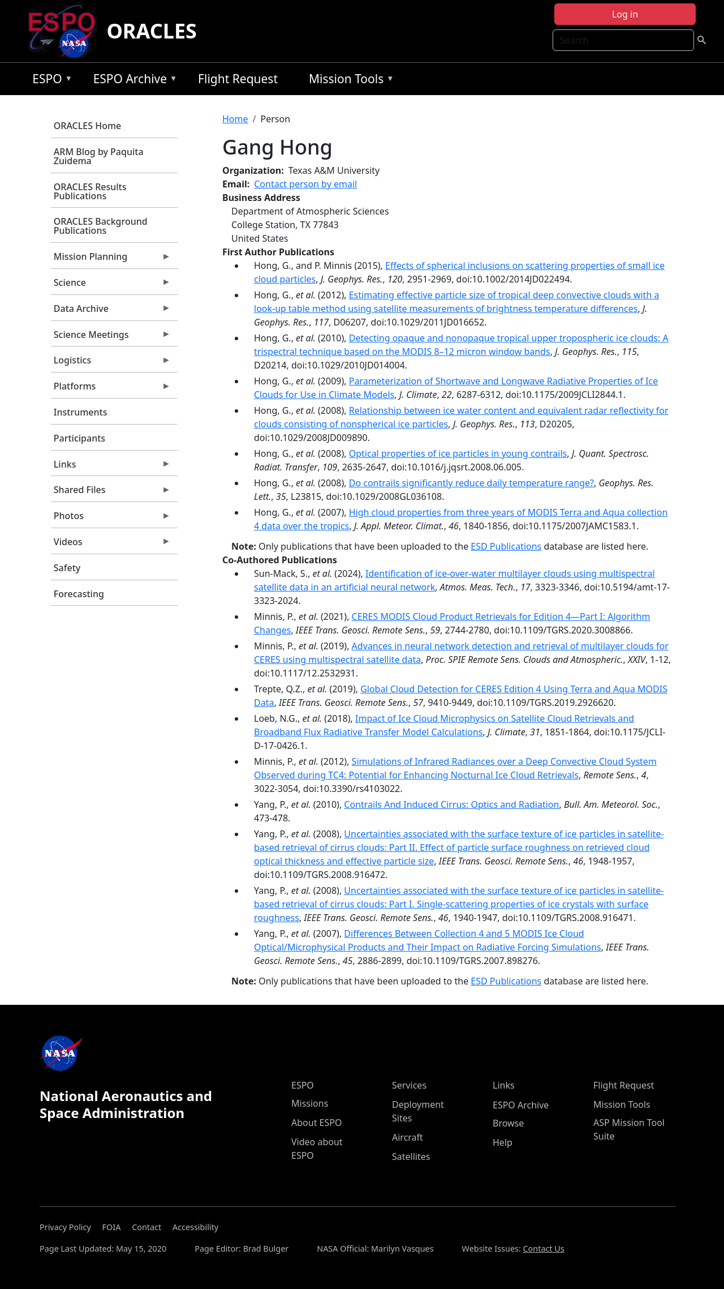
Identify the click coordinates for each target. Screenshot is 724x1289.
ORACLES (151, 31)
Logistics (111, 363)
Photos (111, 518)
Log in (625, 14)
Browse (508, 1123)
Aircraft (407, 1137)
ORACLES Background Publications (101, 226)
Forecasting (79, 594)
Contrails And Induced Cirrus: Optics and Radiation (451, 804)
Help (502, 1142)
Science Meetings (111, 337)
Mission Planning (111, 259)
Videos (111, 545)
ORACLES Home (87, 125)
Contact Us (543, 1248)
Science (111, 285)
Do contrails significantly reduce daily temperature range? (471, 483)
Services (409, 1085)
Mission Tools (348, 81)
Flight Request (238, 79)
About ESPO (316, 1122)
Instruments (80, 412)
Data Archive (111, 311)
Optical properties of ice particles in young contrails (458, 453)
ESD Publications (506, 546)
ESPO (49, 81)
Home (235, 119)
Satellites (411, 1156)
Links (111, 467)
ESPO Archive (133, 81)
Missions (309, 1103)
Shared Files (111, 492)
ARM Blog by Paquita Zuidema (99, 156)
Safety (67, 568)
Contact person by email (305, 184)
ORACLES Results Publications (90, 191)
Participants (79, 438)
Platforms (111, 389)
